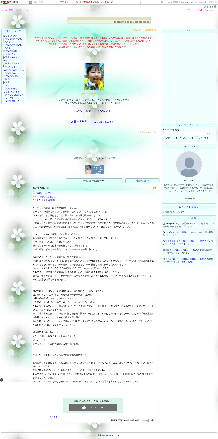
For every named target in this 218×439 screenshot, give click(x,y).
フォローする (189, 198)
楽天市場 (213, 2)
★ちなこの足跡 (105, 111)
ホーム (4, 10)
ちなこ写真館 (11, 51)
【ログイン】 (210, 10)
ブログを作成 (200, 2)
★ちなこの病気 (83, 111)
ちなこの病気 (11, 35)
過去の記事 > (142, 180)
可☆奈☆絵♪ (170, 241)
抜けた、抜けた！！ (45, 193)
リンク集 (9, 98)
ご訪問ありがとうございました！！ (196, 223)
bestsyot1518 (171, 223)
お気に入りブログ (189, 207)
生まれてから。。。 (14, 54)
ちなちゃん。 (11, 73)
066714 (208, 6)
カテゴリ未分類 (48, 200)
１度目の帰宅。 (12, 88)
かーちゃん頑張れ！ (181, 232)
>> (178, 2)
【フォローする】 (194, 10)
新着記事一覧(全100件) (94, 180)
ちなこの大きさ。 (13, 91)
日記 (11, 10)
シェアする (52, 416)
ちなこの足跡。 (12, 76)
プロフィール (21, 10)
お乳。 (8, 85)
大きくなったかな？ (14, 95)
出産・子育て (39, 2)
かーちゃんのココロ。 (15, 70)
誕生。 (8, 79)
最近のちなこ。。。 (14, 66)
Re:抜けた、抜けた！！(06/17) (193, 241)
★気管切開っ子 (12, 101)
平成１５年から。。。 (15, 63)
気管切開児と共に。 (48, 197)
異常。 (8, 82)
